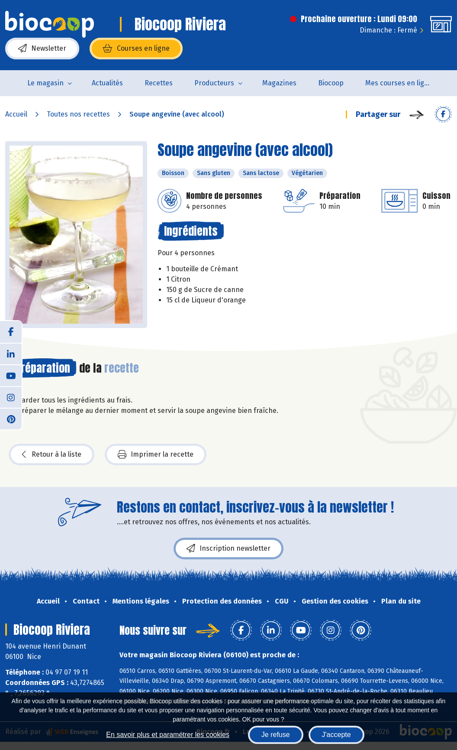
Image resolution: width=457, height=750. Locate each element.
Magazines (279, 83)
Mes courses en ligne (398, 83)
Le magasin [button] (45, 83)
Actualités (107, 83)
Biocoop (331, 83)
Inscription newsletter (228, 548)
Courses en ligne (136, 48)
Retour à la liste (51, 454)
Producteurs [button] (214, 83)
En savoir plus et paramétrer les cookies (167, 734)
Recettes (159, 83)
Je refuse (275, 734)
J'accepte (336, 734)
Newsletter (42, 48)
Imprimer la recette (155, 454)
